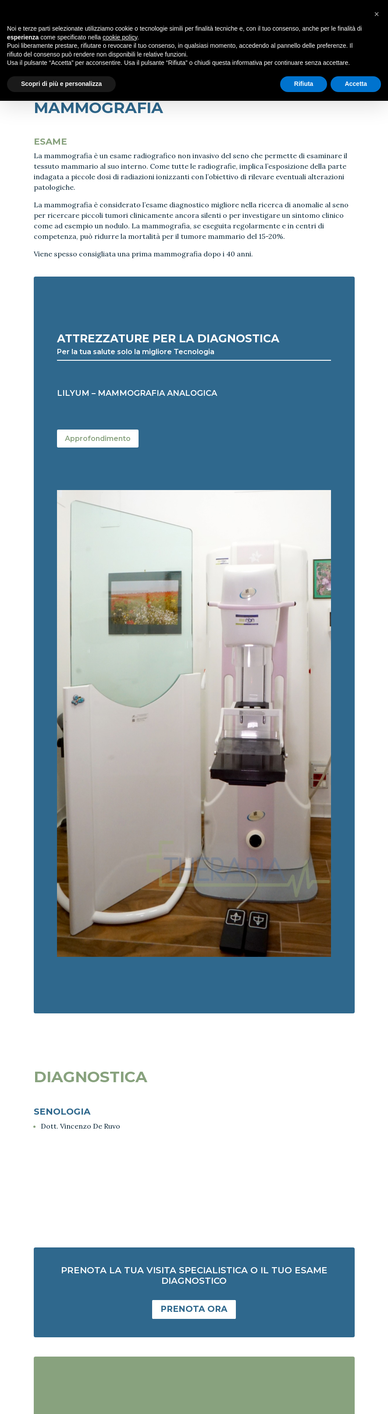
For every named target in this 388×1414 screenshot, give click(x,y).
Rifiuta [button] (303, 83)
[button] (377, 14)
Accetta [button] (356, 83)
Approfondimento (98, 438)
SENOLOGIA (62, 1111)
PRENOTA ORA (194, 1309)
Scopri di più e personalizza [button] (61, 83)
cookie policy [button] (120, 37)
